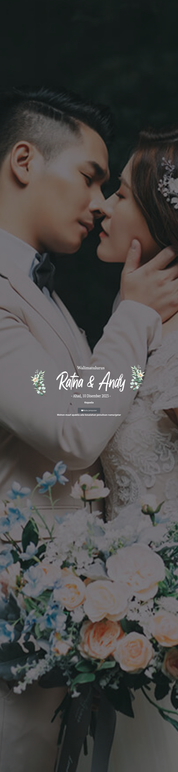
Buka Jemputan (89, 410)
